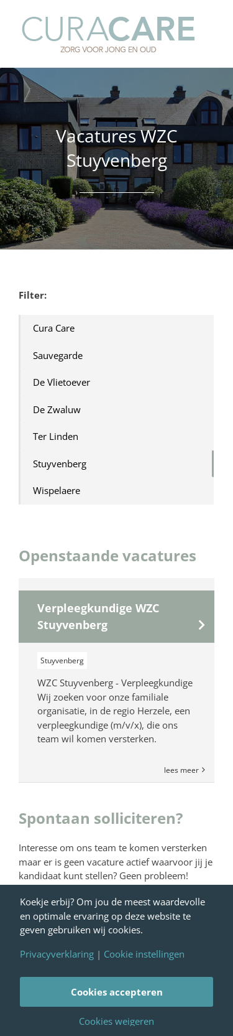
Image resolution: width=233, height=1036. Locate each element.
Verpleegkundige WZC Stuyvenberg (98, 616)
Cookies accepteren (117, 992)
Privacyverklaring (57, 954)
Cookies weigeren (116, 1021)
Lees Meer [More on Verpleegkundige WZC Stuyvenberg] (181, 770)
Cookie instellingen (144, 954)
